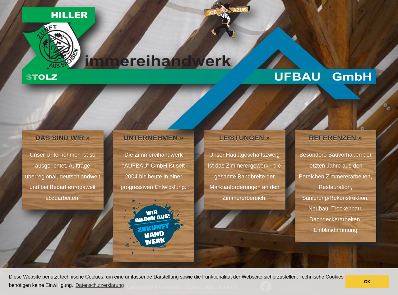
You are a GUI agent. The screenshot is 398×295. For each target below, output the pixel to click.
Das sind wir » (62, 138)
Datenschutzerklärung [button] (100, 285)
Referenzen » (335, 138)
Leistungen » (244, 138)
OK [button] (367, 281)
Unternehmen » (153, 138)
